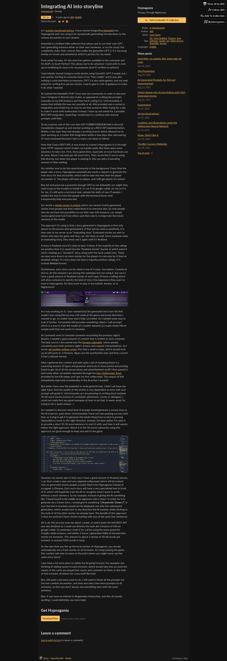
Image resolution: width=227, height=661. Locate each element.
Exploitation (144, 104)
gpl (167, 41)
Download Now (50, 618)
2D (151, 38)
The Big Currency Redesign (152, 143)
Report (68, 658)
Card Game (155, 35)
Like (46, 17)
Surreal (163, 43)
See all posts (144, 153)
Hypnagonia (47, 11)
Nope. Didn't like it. (148, 135)
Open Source (176, 41)
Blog (186, 658)
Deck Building (160, 38)
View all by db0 (57, 658)
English (153, 47)
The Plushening (146, 70)
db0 (72, 17)
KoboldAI (108, 30)
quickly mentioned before (60, 30)
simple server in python (68, 205)
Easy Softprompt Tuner (109, 373)
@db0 (78, 17)
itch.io (46, 658)
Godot (162, 41)
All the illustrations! (148, 113)
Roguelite (154, 43)
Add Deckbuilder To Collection (162, 20)
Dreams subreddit (92, 342)
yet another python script (62, 349)
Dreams (172, 38)
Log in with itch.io (51, 640)
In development (157, 28)
